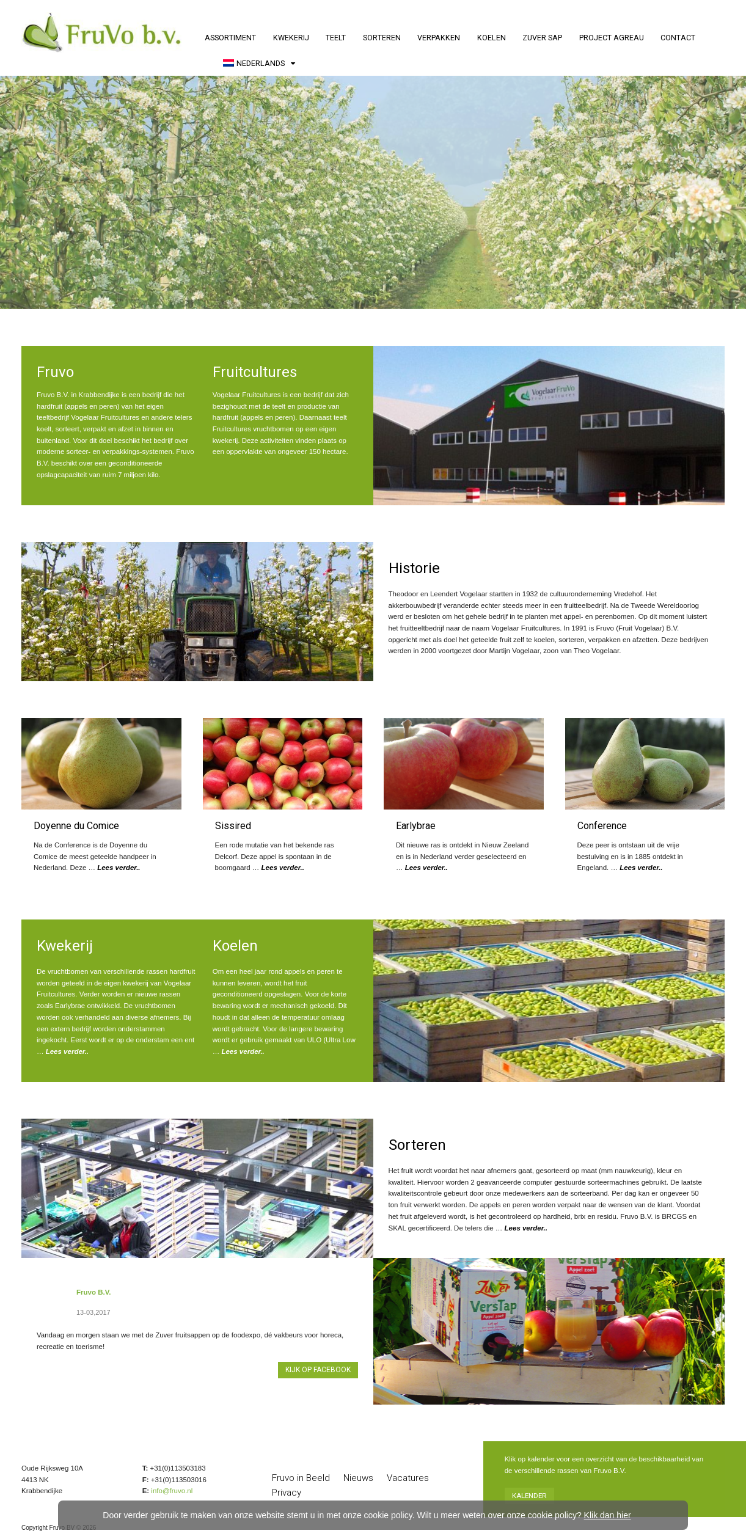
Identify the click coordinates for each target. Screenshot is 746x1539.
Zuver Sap (542, 37)
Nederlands (254, 63)
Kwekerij (291, 37)
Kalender (529, 1495)
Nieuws (358, 1477)
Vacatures (408, 1477)
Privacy (286, 1492)
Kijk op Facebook (318, 1369)
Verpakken (438, 37)
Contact (677, 37)
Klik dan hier (607, 1515)
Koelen (491, 37)
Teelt (336, 37)
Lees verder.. (118, 867)
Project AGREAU (611, 37)
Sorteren (382, 37)
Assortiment (230, 37)
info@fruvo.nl (171, 1490)
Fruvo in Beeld (301, 1477)
